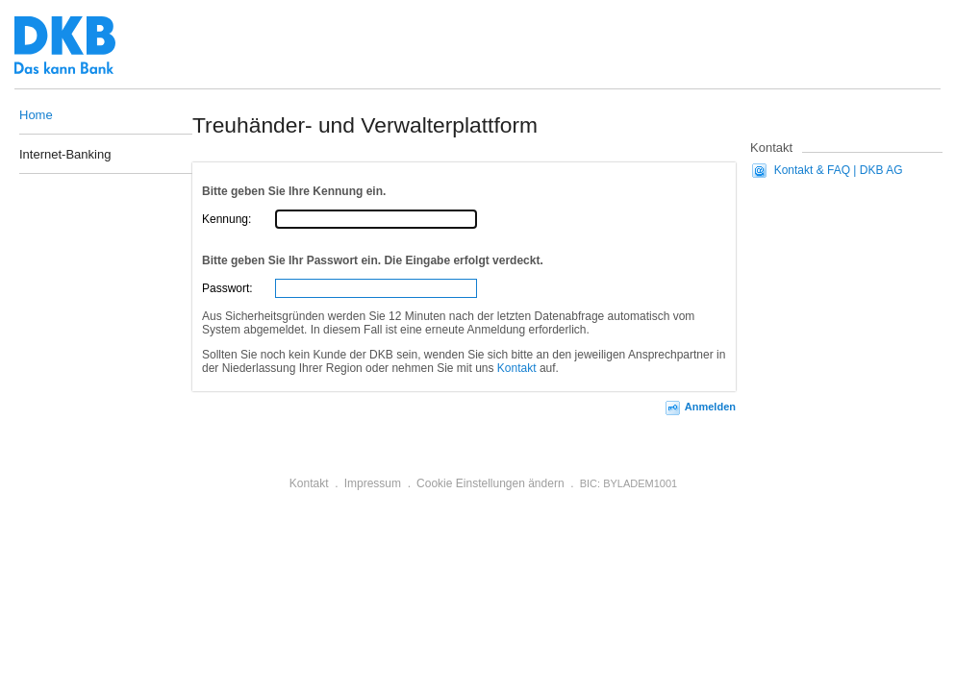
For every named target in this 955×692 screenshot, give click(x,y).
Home (36, 115)
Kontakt (517, 368)
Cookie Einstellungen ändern (490, 483)
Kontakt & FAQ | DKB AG (838, 170)
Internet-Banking (65, 155)
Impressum (372, 483)
